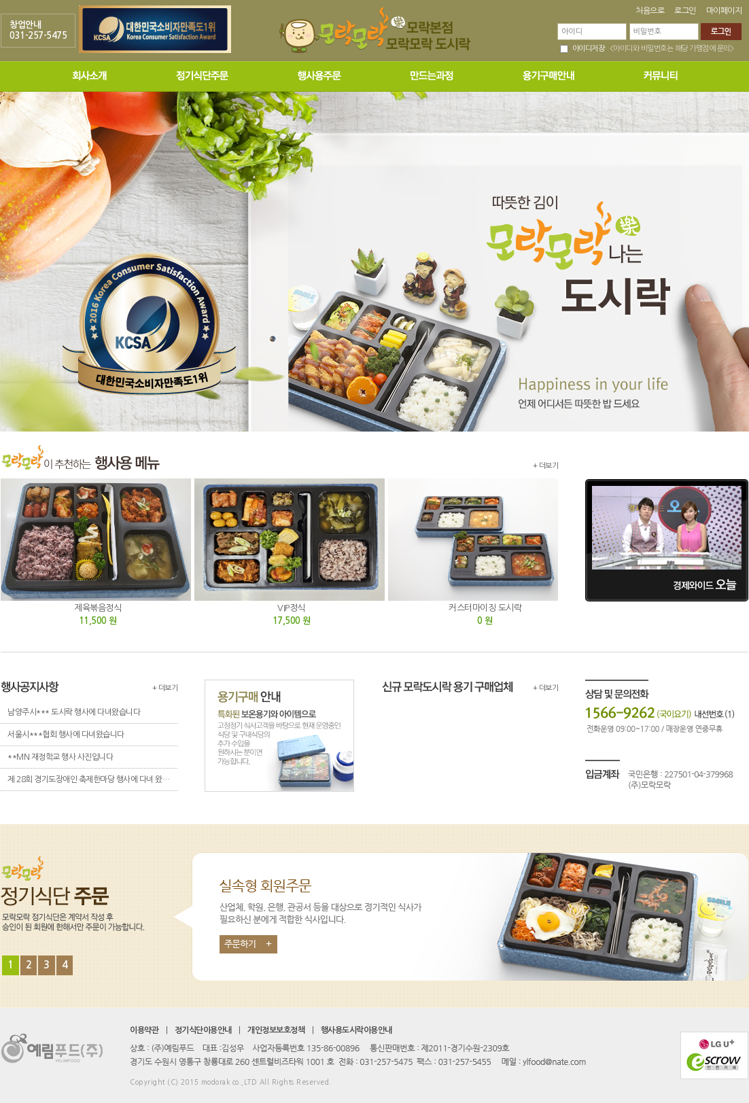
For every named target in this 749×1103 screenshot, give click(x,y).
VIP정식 (291, 607)
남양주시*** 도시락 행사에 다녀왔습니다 (73, 712)
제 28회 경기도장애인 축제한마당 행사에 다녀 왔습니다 (92, 779)
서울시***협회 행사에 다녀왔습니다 (65, 735)
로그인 (685, 11)
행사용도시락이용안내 (356, 1030)
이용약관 (144, 1030)
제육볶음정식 (97, 607)
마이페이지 (724, 11)
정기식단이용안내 (203, 1030)
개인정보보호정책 (275, 1030)
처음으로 (649, 11)
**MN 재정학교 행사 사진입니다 (60, 757)
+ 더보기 (546, 466)
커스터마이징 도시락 (485, 607)
